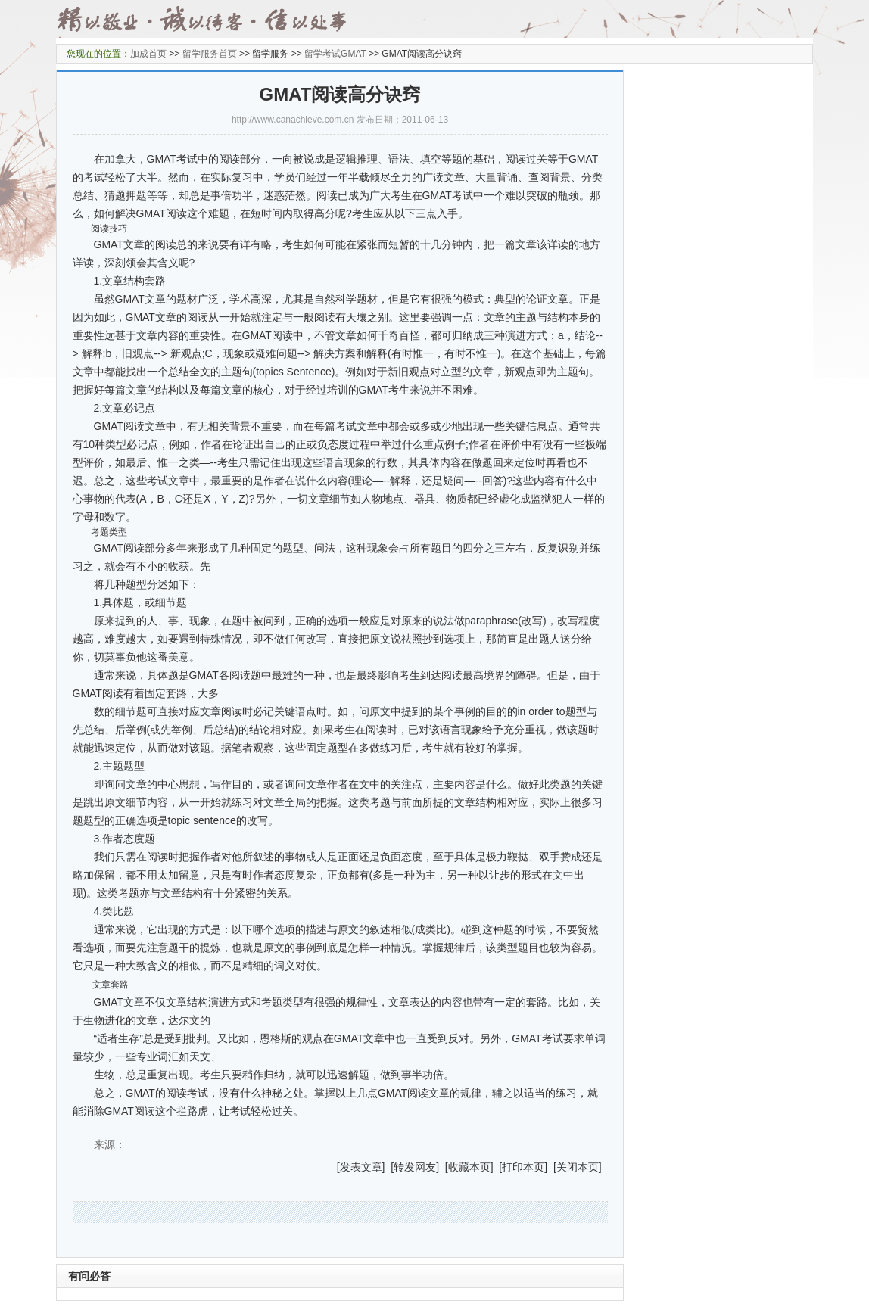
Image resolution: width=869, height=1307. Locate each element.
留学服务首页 (209, 53)
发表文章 (361, 1167)
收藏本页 (469, 1167)
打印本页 (523, 1167)
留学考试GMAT (335, 53)
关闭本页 (577, 1167)
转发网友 (415, 1167)
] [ (388, 1167)
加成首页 (148, 53)
